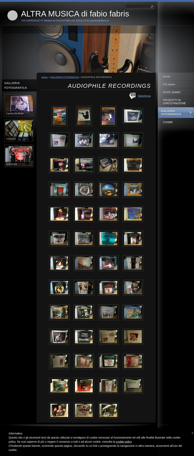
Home (166, 76)
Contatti (167, 122)
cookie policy (124, 441)
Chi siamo (169, 84)
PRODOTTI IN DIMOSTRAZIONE (174, 102)
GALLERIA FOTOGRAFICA (171, 113)
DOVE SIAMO (171, 92)
